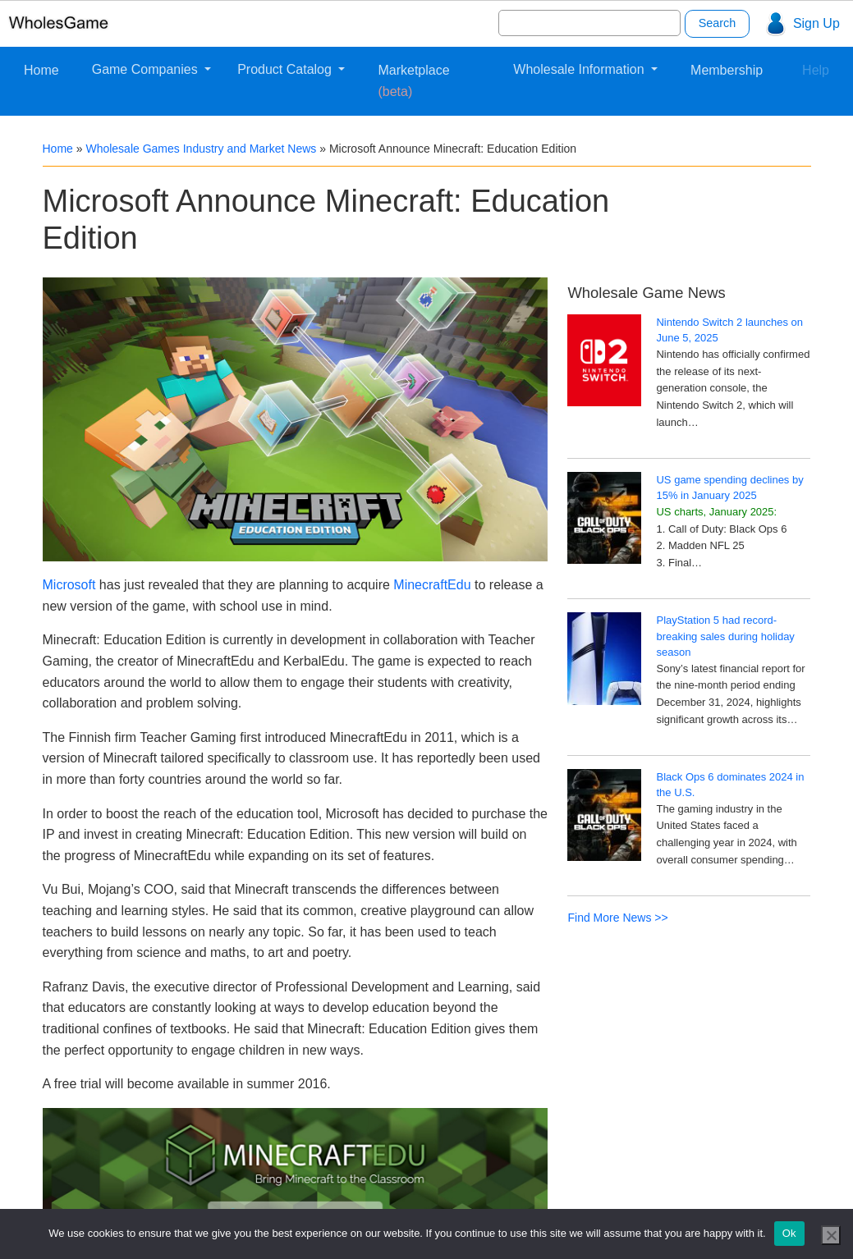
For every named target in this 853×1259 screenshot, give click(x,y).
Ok (789, 1233)
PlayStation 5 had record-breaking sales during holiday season (725, 636)
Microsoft (69, 585)
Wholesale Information (580, 69)
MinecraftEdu (431, 585)
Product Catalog (286, 69)
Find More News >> (617, 917)
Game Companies (146, 69)
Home (41, 70)
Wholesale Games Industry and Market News (200, 148)
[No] (831, 1235)
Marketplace (413, 80)
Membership (726, 70)
